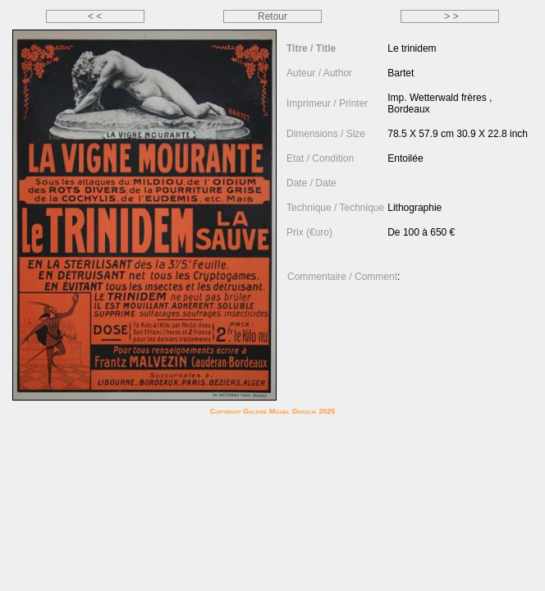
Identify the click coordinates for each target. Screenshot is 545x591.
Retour (272, 16)
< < (95, 16)
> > (450, 16)
